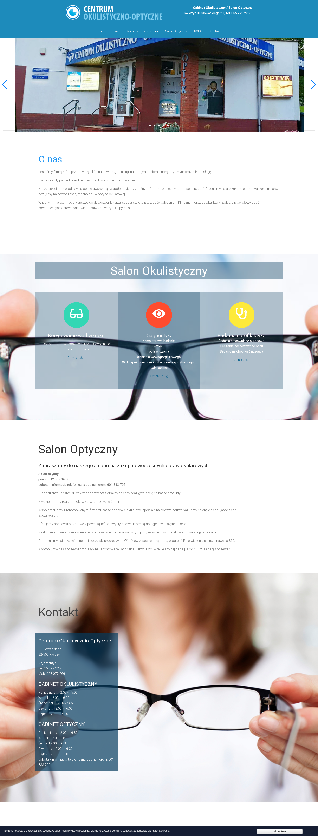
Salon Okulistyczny (142, 31)
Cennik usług (76, 358)
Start (99, 31)
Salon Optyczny (176, 31)
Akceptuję (279, 831)
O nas (114, 31)
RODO (198, 31)
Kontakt (215, 31)
